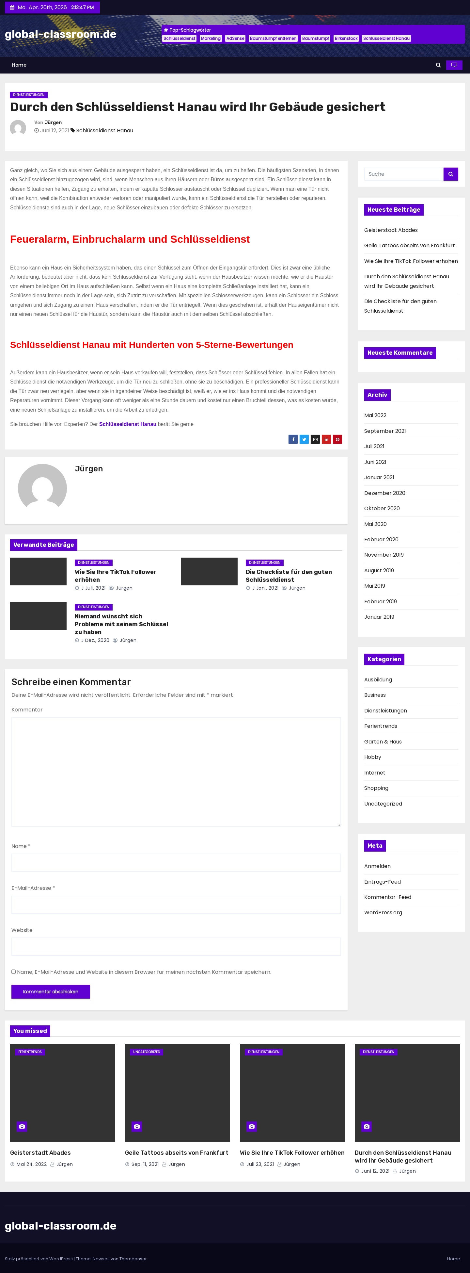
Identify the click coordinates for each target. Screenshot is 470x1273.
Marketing (211, 38)
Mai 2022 (375, 415)
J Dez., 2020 (95, 640)
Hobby (372, 757)
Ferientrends (380, 726)
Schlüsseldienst (179, 38)
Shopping (376, 788)
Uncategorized (383, 804)
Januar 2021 (379, 477)
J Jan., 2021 (265, 588)
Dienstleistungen (28, 94)
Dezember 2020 (384, 493)
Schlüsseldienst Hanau (386, 38)
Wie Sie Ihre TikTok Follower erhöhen (411, 261)
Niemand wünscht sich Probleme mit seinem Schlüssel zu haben (121, 624)
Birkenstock (346, 38)
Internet (374, 772)
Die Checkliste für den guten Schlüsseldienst (289, 575)
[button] (438, 65)
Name (21, 846)
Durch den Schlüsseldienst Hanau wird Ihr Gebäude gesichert (403, 1156)
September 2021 (385, 431)
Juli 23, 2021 (260, 1164)
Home (19, 65)
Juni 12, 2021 (375, 1171)
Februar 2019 (380, 601)
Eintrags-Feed (382, 882)
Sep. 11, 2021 (145, 1164)
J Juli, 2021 (93, 588)
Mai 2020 (375, 524)
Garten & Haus (383, 741)
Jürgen (53, 122)
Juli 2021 (374, 446)
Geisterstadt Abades (391, 230)
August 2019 (379, 570)
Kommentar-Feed (387, 897)
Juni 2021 (375, 462)
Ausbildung (378, 679)
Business (375, 695)
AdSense (235, 38)
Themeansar (133, 1259)
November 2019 (384, 555)
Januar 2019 (379, 617)
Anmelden (377, 866)
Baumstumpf (315, 38)
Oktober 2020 (382, 508)
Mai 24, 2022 (32, 1164)
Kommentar (27, 709)
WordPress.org (383, 912)
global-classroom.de (61, 34)
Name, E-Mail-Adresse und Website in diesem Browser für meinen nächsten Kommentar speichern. (144, 972)
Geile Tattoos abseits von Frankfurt (409, 245)
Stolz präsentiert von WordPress (39, 1259)
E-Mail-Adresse (33, 888)
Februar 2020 (381, 539)
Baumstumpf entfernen (273, 38)
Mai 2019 (374, 586)
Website (22, 930)
